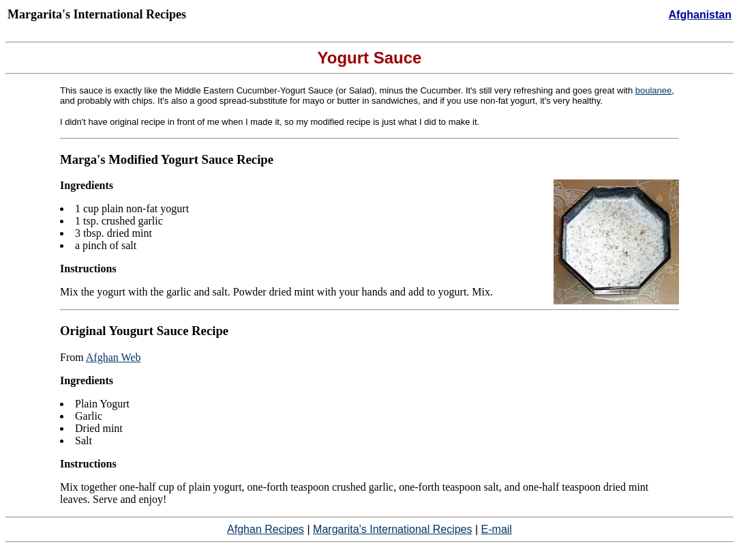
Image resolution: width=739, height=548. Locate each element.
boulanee (653, 90)
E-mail (496, 529)
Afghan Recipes (265, 529)
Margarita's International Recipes (392, 529)
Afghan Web (113, 357)
